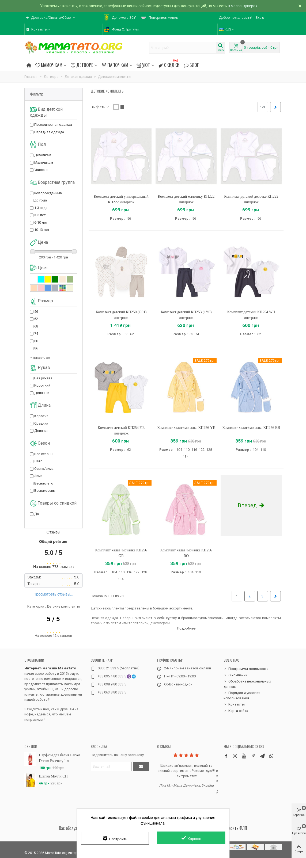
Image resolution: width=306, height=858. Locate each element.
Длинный (41, 393)
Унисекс (40, 170)
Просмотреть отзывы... (53, 594)
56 (36, 312)
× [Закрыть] (300, 6)
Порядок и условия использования (242, 695)
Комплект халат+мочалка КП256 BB (251, 428)
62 (36, 319)
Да (36, 514)
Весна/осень (44, 491)
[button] (50, 18)
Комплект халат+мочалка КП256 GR (121, 553)
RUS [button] (227, 29)
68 (36, 326)
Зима (38, 476)
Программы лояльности (246, 669)
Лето (38, 461)
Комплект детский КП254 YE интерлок (121, 430)
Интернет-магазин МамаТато (50, 668)
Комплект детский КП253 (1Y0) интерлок (186, 315)
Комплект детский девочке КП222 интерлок (251, 199)
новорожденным (48, 193)
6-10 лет (41, 222)
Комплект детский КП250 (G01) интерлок (121, 315)
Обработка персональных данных (247, 684)
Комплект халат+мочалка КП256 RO (186, 553)
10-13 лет (42, 230)
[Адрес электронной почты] (111, 766)
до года (40, 200)
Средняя (41, 423)
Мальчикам (43, 163)
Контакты (234, 704)
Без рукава (43, 378)
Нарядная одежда (49, 132)
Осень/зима (44, 469)
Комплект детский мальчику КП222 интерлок (186, 199)
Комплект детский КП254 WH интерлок (251, 315)
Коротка (41, 416)
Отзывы (164, 746)
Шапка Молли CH (53, 776)
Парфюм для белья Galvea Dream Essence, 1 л (60, 758)
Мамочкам (48, 64)
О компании (34, 660)
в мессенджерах (242, 6)
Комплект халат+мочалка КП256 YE (186, 428)
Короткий (42, 385)
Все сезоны (43, 454)
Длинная (41, 431)
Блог (191, 64)
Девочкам (42, 155)
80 (36, 341)
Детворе (82, 64)
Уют (143, 64)
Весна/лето (43, 483)
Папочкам (114, 64)
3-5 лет (40, 215)
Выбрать (100, 107)
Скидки (168, 64)
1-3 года (40, 208)
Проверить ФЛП (234, 828)
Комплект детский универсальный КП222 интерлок (121, 199)
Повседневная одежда (53, 125)
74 (36, 333)
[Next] (275, 107)
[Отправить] (141, 766)
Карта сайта (236, 711)
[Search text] (182, 47)
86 (36, 348)
